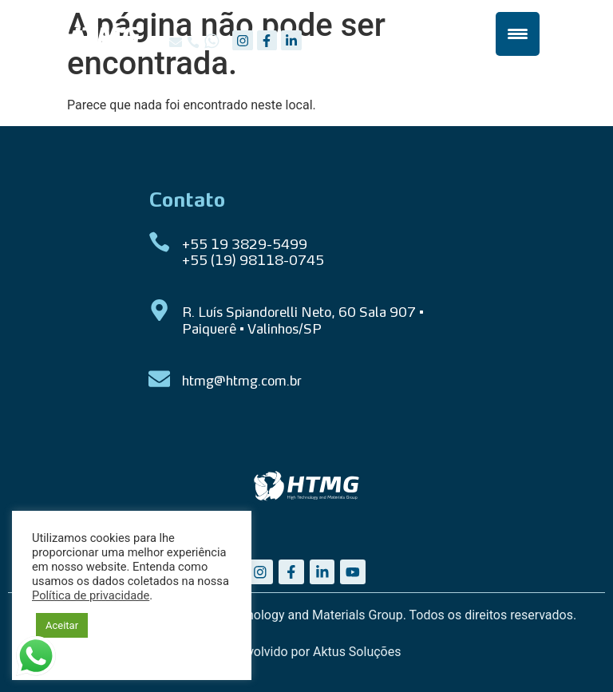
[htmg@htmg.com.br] (159, 378)
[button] (175, 42)
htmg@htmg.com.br (242, 382)
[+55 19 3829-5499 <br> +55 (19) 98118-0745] (159, 242)
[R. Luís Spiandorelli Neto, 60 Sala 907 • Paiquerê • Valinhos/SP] (159, 310)
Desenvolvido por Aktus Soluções (306, 651)
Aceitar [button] (61, 625)
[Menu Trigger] (518, 34)
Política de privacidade (90, 595)
